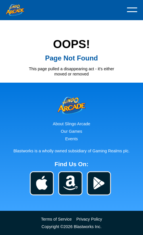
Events (71, 139)
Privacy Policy (89, 219)
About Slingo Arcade (71, 124)
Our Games (71, 131)
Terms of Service (56, 219)
